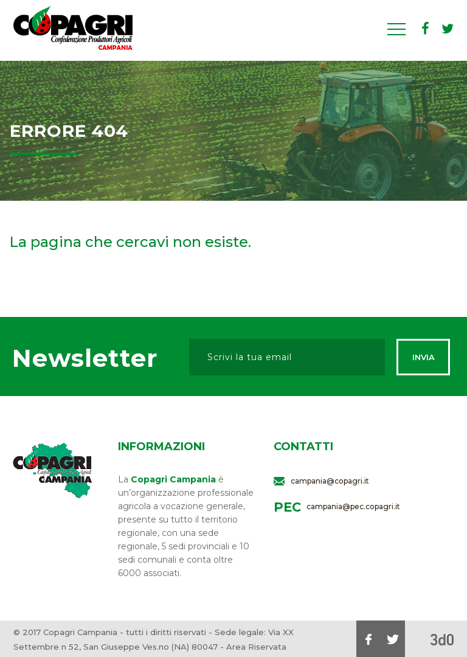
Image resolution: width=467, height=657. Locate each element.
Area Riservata (256, 647)
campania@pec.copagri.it (353, 506)
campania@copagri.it (330, 480)
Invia (423, 357)
